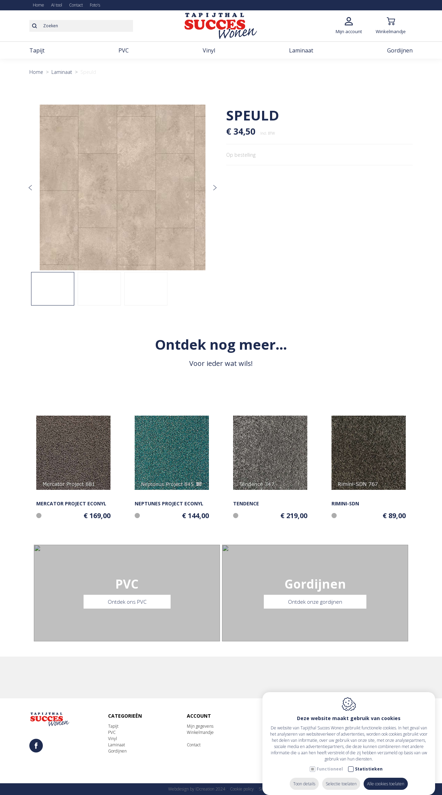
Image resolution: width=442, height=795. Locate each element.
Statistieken (369, 762)
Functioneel (330, 762)
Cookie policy (242, 789)
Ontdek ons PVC (127, 604)
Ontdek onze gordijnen (315, 604)
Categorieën (125, 715)
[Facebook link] (36, 746)
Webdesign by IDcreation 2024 (196, 789)
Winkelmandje (200, 732)
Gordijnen (117, 751)
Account (199, 715)
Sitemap (266, 789)
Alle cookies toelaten (385, 777)
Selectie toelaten (341, 777)
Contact (194, 745)
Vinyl (112, 738)
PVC (112, 732)
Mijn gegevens (200, 726)
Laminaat (116, 745)
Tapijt (113, 726)
